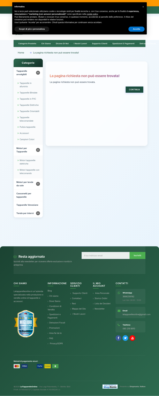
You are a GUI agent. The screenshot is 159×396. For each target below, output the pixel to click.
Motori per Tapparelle (21, 150)
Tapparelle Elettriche (29, 105)
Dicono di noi (62, 43)
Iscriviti (137, 255)
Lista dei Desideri (102, 303)
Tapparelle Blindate (28, 93)
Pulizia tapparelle (27, 127)
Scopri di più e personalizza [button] (32, 29)
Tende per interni (25, 213)
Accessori (24, 133)
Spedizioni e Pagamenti (54, 316)
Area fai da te (55, 333)
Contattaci (75, 298)
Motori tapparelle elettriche (27, 162)
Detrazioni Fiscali (148, 43)
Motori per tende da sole (24, 184)
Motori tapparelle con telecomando (29, 172)
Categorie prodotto (27, 43)
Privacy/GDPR (55, 343)
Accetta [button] (136, 29)
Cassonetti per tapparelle (23, 195)
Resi (73, 303)
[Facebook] (118, 338)
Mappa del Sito (78, 309)
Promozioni (54, 328)
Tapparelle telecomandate (26, 119)
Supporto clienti (99, 43)
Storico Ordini (100, 298)
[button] (143, 7)
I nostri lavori (80, 43)
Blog (50, 291)
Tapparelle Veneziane (27, 205)
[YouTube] (132, 338)
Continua (134, 89)
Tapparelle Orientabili (29, 111)
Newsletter (99, 309)
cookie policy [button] (92, 14)
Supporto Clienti (78, 293)
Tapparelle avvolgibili (21, 73)
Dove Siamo (54, 301)
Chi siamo (46, 43)
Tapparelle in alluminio (26, 85)
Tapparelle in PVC (28, 99)
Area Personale (101, 293)
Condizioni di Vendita (54, 308)
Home (21, 52)
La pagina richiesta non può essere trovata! (56, 52)
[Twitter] (125, 338)
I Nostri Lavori (77, 314)
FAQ (50, 338)
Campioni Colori (27, 139)
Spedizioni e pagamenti (123, 43)
